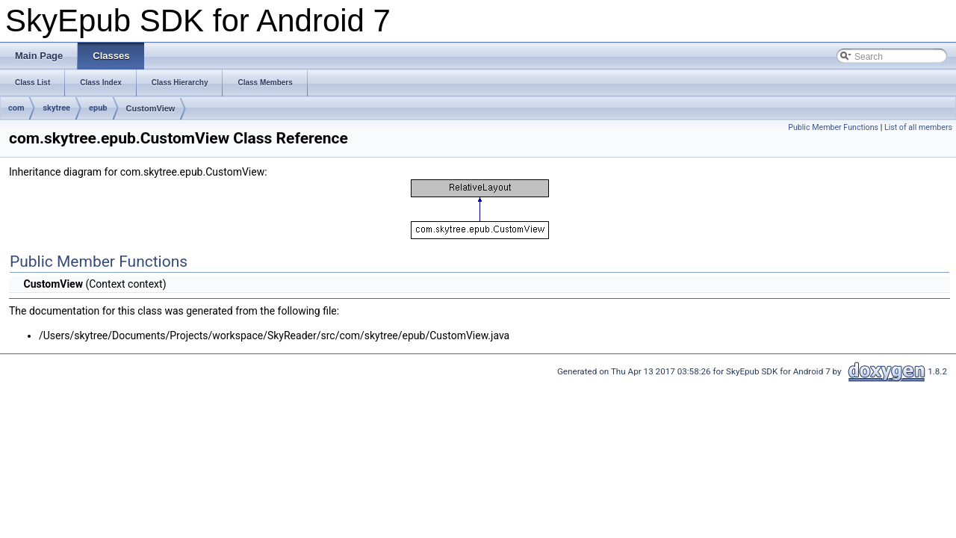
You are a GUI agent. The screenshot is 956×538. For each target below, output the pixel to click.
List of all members (918, 127)
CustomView (151, 108)
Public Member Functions (833, 127)
